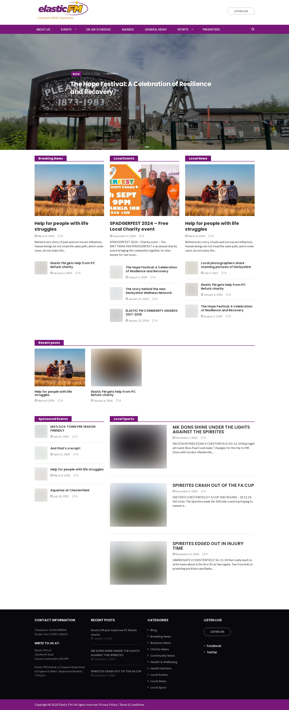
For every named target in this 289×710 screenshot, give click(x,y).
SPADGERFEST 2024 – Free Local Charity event (139, 226)
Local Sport (158, 688)
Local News (158, 681)
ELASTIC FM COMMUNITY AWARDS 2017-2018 (152, 312)
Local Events (159, 675)
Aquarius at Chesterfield (69, 490)
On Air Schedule (98, 29)
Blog (76, 74)
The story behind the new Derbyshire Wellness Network (149, 291)
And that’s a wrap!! (65, 448)
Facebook (214, 646)
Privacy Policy (108, 704)
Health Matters (160, 668)
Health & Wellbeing (163, 662)
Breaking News (160, 636)
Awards (128, 29)
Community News (162, 656)
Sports (182, 29)
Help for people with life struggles (61, 226)
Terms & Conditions (131, 704)
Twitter (212, 652)
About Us (43, 29)
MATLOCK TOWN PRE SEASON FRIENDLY (72, 428)
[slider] (144, 92)
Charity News (159, 649)
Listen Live (217, 631)
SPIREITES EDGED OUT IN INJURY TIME (208, 545)
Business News (160, 643)
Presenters (211, 29)
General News (156, 29)
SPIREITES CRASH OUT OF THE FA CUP (213, 485)
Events (66, 29)
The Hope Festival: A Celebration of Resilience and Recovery (140, 88)
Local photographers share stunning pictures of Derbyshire (226, 265)
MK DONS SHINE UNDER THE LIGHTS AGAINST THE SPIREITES (211, 429)
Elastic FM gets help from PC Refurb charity (72, 265)
